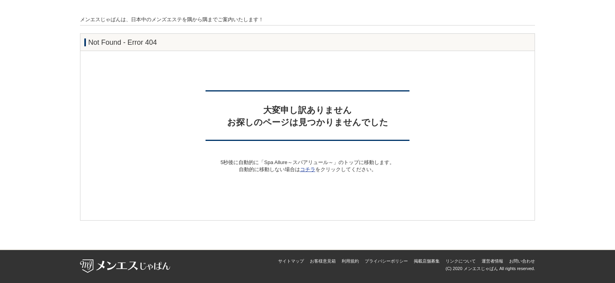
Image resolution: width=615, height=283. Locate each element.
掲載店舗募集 (427, 261)
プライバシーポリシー (386, 261)
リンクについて (461, 261)
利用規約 (350, 261)
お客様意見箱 (323, 261)
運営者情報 (492, 261)
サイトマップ (291, 261)
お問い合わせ (522, 261)
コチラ (307, 169)
